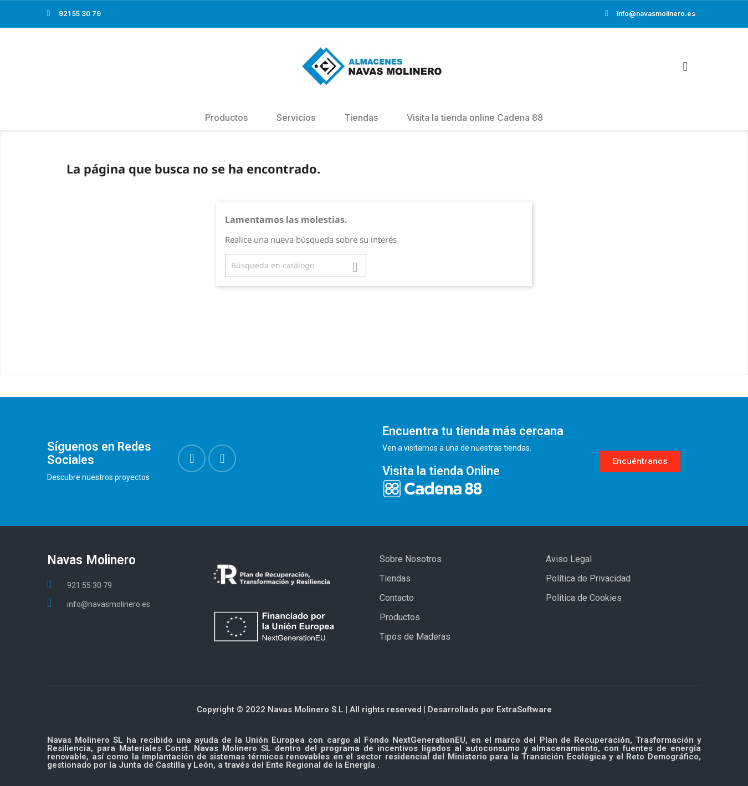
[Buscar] (295, 265)
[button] (639, 461)
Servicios (295, 117)
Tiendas (361, 117)
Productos (226, 117)
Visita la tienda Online (441, 471)
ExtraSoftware (524, 709)
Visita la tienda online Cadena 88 (475, 117)
